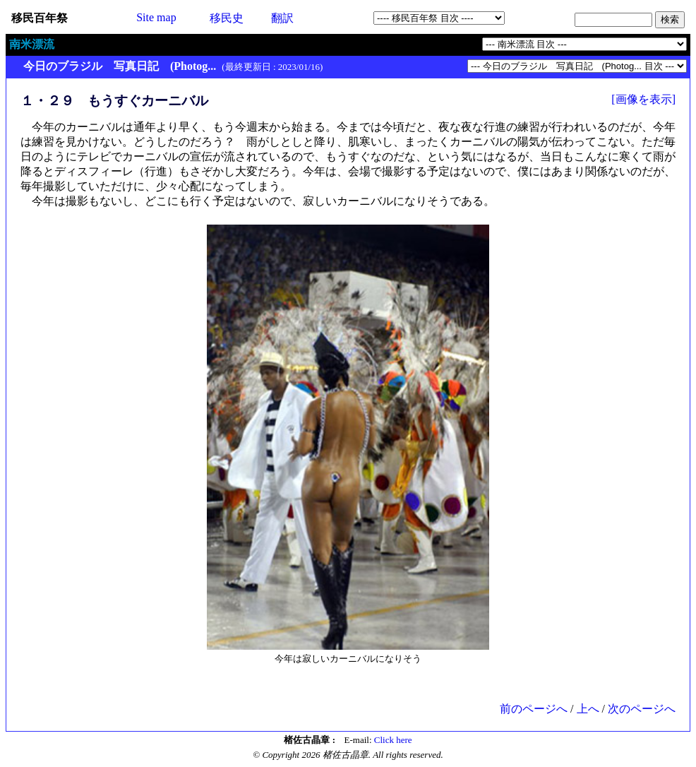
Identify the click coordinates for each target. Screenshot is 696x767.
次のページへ (642, 709)
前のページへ (534, 709)
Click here (393, 740)
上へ (588, 709)
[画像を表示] (643, 99)
